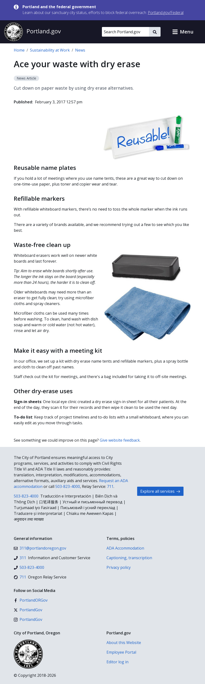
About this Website (123, 642)
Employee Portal (121, 652)
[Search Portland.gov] (125, 32)
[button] (182, 32)
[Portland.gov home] (32, 31)
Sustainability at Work (50, 50)
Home (19, 50)
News (80, 50)
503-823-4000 (67, 486)
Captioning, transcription (129, 557)
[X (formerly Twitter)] (28, 610)
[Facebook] (31, 600)
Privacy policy (118, 567)
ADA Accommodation (125, 548)
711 (110, 486)
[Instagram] (28, 619)
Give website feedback (120, 440)
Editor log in (117, 661)
